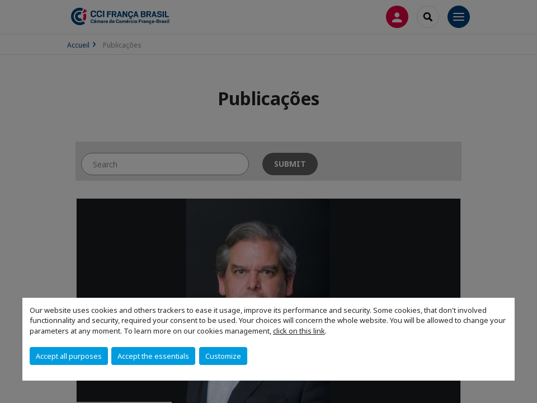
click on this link (299, 331)
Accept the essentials (153, 356)
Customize (223, 356)
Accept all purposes (69, 356)
